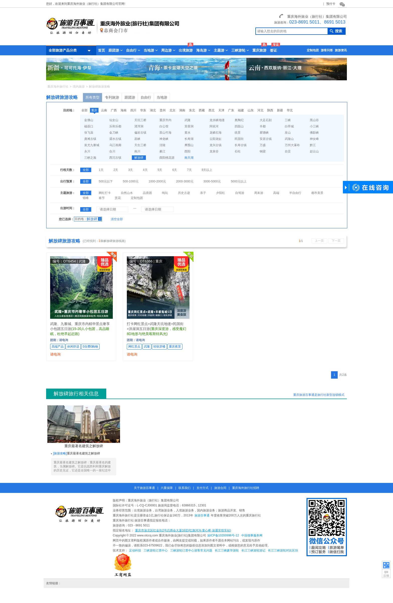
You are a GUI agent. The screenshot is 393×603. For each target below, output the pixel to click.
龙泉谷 (214, 151)
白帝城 (289, 126)
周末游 (258, 193)
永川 (87, 151)
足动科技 (135, 550)
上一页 (319, 240)
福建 (241, 110)
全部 (84, 110)
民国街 (239, 139)
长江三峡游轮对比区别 (283, 550)
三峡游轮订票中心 (156, 550)
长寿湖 (188, 139)
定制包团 (313, 50)
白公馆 (163, 126)
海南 (124, 110)
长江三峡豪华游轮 (227, 550)
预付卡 (330, 4)
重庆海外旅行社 (57, 86)
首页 (101, 50)
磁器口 (88, 126)
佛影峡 (314, 132)
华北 (290, 110)
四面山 (239, 126)
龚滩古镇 (90, 139)
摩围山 (188, 145)
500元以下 (106, 181)
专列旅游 (112, 97)
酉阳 (187, 151)
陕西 (270, 110)
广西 (114, 110)
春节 (102, 198)
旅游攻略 (60, 453)
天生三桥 (140, 145)
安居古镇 (266, 139)
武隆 (187, 120)
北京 (172, 110)
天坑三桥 (140, 120)
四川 (133, 110)
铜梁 (263, 151)
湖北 (153, 110)
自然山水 (127, 193)
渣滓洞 (138, 126)
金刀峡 (113, 132)
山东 (251, 110)
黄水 (187, 132)
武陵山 (289, 139)
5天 (160, 170)
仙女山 (113, 120)
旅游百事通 (202, 515)
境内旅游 (79, 86)
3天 (130, 170)
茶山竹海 (165, 132)
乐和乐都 (115, 126)
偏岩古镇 (140, 132)
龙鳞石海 (216, 132)
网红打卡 (105, 193)
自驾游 (239, 193)
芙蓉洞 (188, 126)
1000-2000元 (157, 181)
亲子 (203, 193)
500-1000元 (131, 181)
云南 (104, 110)
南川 (137, 151)
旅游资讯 (341, 50)
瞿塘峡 (264, 132)
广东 (231, 110)
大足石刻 (266, 120)
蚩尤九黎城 (91, 145)
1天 (101, 170)
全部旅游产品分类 (70, 50)
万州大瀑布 (292, 145)
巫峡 (137, 139)
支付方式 (203, 488)
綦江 (162, 151)
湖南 (182, 110)
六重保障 (167, 488)
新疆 (280, 110)
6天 (174, 170)
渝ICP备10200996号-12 (223, 535)
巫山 (288, 132)
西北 (212, 110)
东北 (192, 110)
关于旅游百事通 (144, 488)
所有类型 (92, 97)
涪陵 (162, 145)
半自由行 (295, 193)
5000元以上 (239, 181)
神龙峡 (163, 139)
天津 (221, 110)
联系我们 (184, 488)
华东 (143, 110)
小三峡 (314, 126)
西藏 (202, 110)
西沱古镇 (115, 157)
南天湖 (188, 157)
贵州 (163, 110)
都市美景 (317, 193)
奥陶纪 (239, 120)
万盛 (263, 145)
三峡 (288, 120)
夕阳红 (220, 193)
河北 (260, 110)
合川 (112, 151)
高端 (276, 193)
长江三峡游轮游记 (253, 550)
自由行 (146, 97)
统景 (238, 132)
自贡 (288, 151)
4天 (145, 170)
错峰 (86, 198)
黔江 (313, 145)
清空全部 (117, 219)
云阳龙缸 (216, 139)
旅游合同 (220, 488)
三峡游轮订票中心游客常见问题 (191, 550)
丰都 (263, 126)
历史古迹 (184, 193)
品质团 (147, 193)
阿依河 (214, 126)
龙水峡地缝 (217, 120)
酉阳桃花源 (166, 157)
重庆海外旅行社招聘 (245, 488)
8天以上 (207, 170)
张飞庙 (88, 132)
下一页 (336, 240)
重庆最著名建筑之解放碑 (83, 426)
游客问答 (327, 50)
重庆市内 (165, 120)
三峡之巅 (90, 157)
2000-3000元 (184, 181)
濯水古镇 (115, 139)
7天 (189, 170)
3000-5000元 (212, 181)
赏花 (118, 198)
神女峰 (314, 139)
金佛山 (88, 120)
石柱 (238, 151)
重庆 (94, 110)
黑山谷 (314, 120)
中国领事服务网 (251, 535)
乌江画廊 (115, 145)
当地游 (162, 97)
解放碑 (138, 157)
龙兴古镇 (216, 145)
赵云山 (314, 151)
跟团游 (130, 97)
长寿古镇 (241, 145)
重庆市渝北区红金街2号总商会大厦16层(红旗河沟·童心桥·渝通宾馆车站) (183, 530)
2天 (116, 170)
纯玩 (165, 193)
